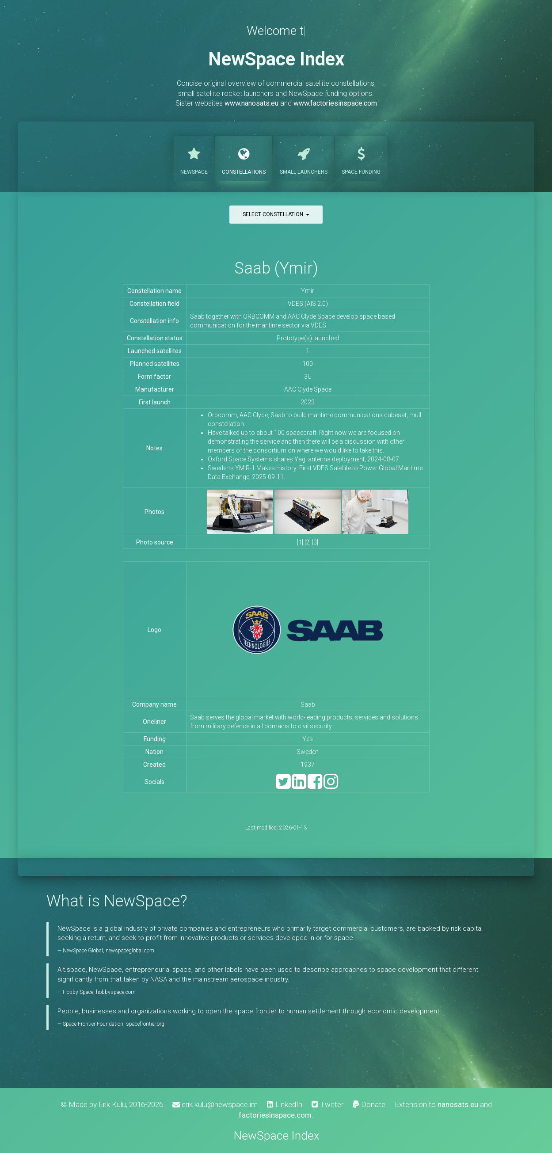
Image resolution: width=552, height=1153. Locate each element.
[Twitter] (283, 785)
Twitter (327, 1104)
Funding (361, 158)
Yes (307, 738)
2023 (308, 402)
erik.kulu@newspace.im (215, 1104)
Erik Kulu (112, 1104)
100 (307, 363)
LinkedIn (284, 1104)
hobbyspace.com (116, 992)
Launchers (303, 158)
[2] (308, 542)
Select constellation (276, 214)
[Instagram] (331, 785)
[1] (300, 542)
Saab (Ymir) (276, 268)
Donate (369, 1104)
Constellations (244, 158)
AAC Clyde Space (307, 389)
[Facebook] (315, 785)
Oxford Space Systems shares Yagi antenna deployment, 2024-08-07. (304, 459)
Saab (308, 704)
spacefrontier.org (145, 1024)
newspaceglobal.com (130, 951)
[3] (315, 542)
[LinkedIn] (299, 785)
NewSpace (194, 158)
